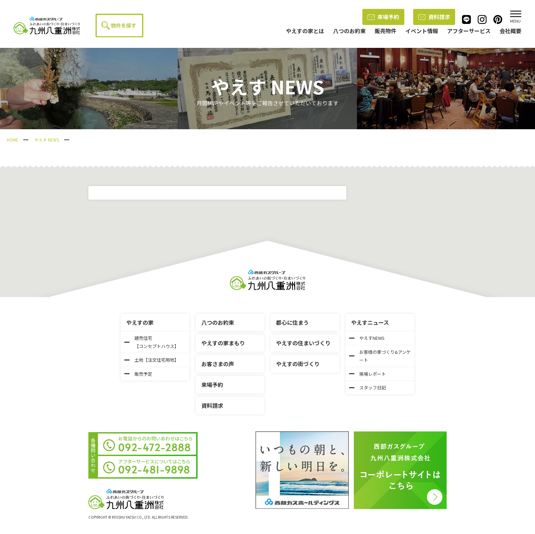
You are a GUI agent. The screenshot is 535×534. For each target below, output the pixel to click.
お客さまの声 (217, 364)
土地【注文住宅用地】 (151, 360)
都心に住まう (292, 322)
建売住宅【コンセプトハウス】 (151, 342)
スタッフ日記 (367, 387)
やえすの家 (140, 322)
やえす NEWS (46, 140)
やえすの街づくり (298, 364)
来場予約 (383, 17)
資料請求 (434, 17)
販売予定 (138, 374)
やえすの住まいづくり (303, 343)
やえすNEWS (367, 338)
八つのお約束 (217, 322)
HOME (12, 140)
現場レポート (367, 374)
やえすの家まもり (223, 343)
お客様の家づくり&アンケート (380, 356)
